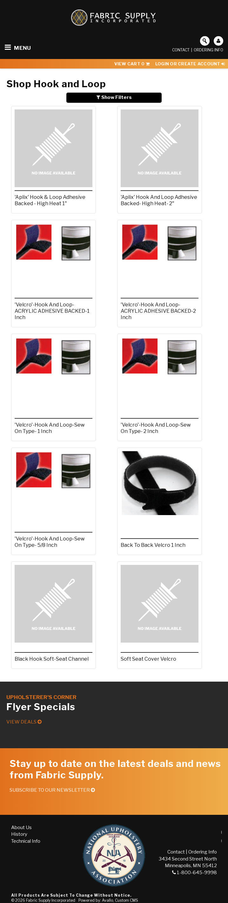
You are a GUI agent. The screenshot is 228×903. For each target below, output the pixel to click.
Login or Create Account (190, 63)
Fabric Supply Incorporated (50, 900)
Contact (181, 50)
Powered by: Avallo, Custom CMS (108, 900)
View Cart (132, 63)
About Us (21, 827)
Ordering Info (208, 50)
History (19, 834)
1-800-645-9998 (194, 872)
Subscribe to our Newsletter (52, 790)
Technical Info (25, 841)
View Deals (24, 722)
